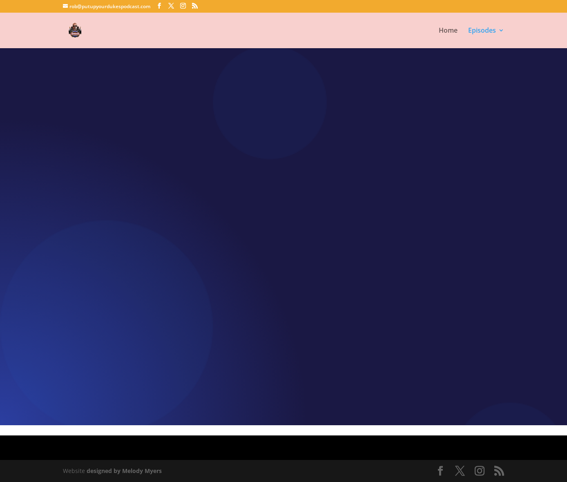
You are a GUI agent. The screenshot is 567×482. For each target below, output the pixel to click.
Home (448, 31)
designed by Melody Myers (124, 471)
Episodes (482, 31)
